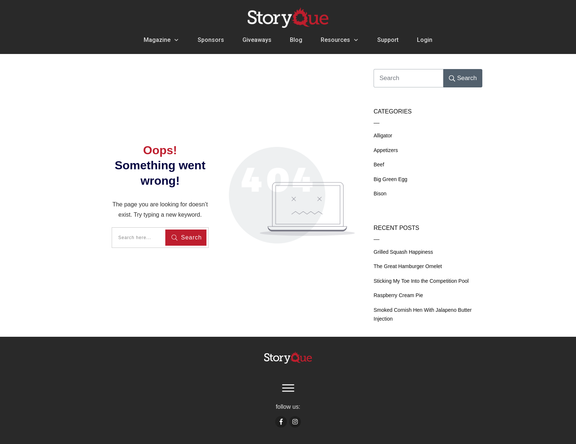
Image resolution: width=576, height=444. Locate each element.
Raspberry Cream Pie (398, 295)
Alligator (383, 135)
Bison (380, 193)
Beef (379, 164)
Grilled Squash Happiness (403, 252)
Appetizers (386, 150)
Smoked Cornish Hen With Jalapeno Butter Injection (423, 314)
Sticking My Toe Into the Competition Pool (421, 281)
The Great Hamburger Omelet (408, 266)
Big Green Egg (390, 179)
